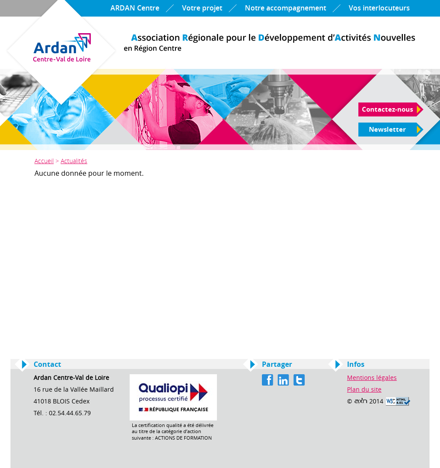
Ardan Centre (269, 43)
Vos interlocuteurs (379, 8)
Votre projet (202, 8)
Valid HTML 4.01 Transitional (397, 401)
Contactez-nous (387, 109)
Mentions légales (372, 378)
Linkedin (283, 380)
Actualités (74, 161)
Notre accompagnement (285, 8)
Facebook (267, 380)
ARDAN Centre (134, 8)
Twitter (299, 380)
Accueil (44, 161)
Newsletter (387, 129)
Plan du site (364, 389)
